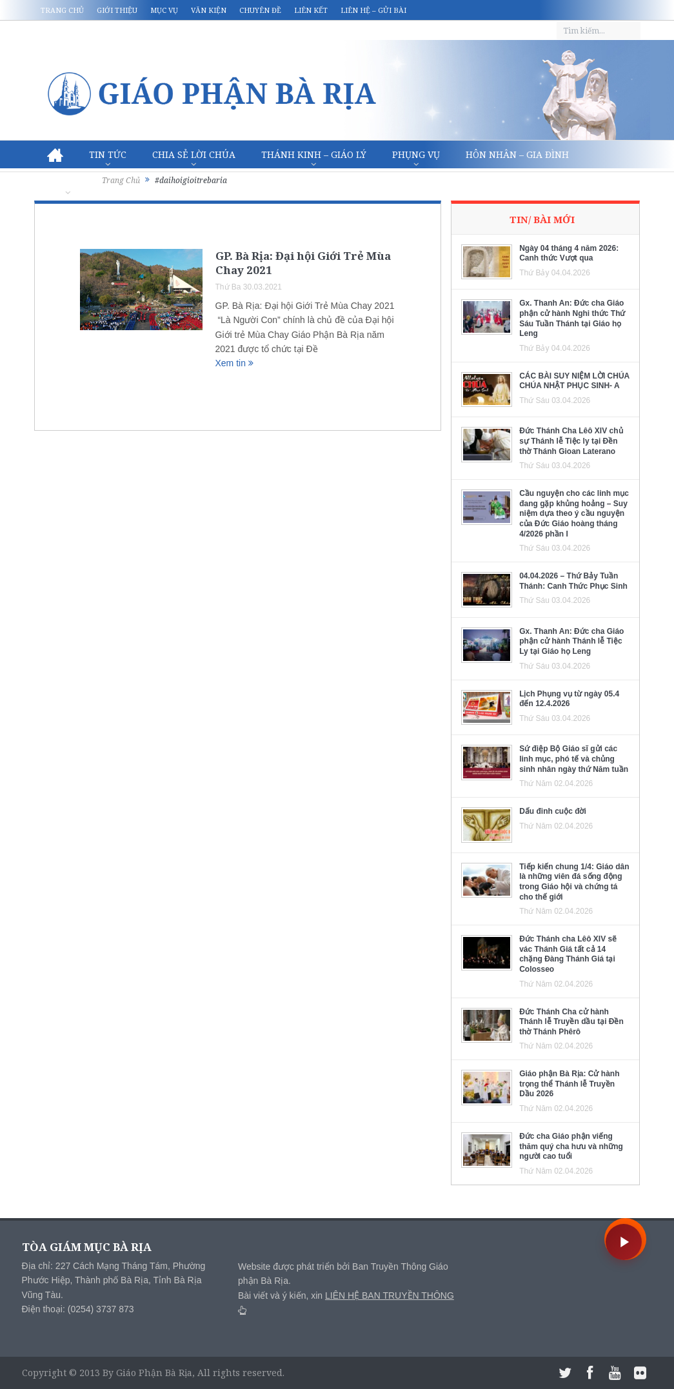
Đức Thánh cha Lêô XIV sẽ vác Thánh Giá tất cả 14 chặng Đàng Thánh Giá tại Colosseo (568, 954)
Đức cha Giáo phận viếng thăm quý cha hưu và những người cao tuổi (571, 1146)
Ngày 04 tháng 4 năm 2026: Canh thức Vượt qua (569, 253)
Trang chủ (62, 10)
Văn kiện (208, 10)
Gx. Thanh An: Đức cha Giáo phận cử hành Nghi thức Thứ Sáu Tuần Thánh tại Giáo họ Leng (572, 318)
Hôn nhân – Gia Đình (517, 154)
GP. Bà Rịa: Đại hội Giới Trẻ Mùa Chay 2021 (303, 262)
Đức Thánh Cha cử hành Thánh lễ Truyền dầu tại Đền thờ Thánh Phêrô (571, 1021)
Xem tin (234, 363)
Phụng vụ (416, 154)
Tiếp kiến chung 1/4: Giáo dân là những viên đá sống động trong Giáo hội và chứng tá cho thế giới (574, 881)
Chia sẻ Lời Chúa (193, 154)
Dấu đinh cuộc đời (552, 811)
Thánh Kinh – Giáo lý (313, 154)
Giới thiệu (117, 10)
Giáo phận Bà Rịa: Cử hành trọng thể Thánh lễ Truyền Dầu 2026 (569, 1083)
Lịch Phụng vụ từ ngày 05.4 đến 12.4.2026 (569, 699)
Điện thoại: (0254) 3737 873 (78, 1309)
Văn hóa (68, 183)
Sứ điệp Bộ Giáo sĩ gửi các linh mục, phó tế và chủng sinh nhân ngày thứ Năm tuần (573, 758)
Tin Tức (107, 154)
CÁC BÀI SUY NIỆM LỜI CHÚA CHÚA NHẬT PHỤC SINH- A (574, 381)
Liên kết (311, 10)
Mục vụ (164, 10)
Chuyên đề (260, 10)
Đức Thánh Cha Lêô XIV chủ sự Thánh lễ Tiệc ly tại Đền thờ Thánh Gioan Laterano (570, 440)
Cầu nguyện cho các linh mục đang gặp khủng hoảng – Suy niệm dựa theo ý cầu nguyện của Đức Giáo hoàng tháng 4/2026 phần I (574, 513)
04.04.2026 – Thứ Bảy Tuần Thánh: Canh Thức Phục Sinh (573, 581)
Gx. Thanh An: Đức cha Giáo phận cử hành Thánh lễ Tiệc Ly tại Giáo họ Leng (571, 641)
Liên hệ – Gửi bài (373, 10)
